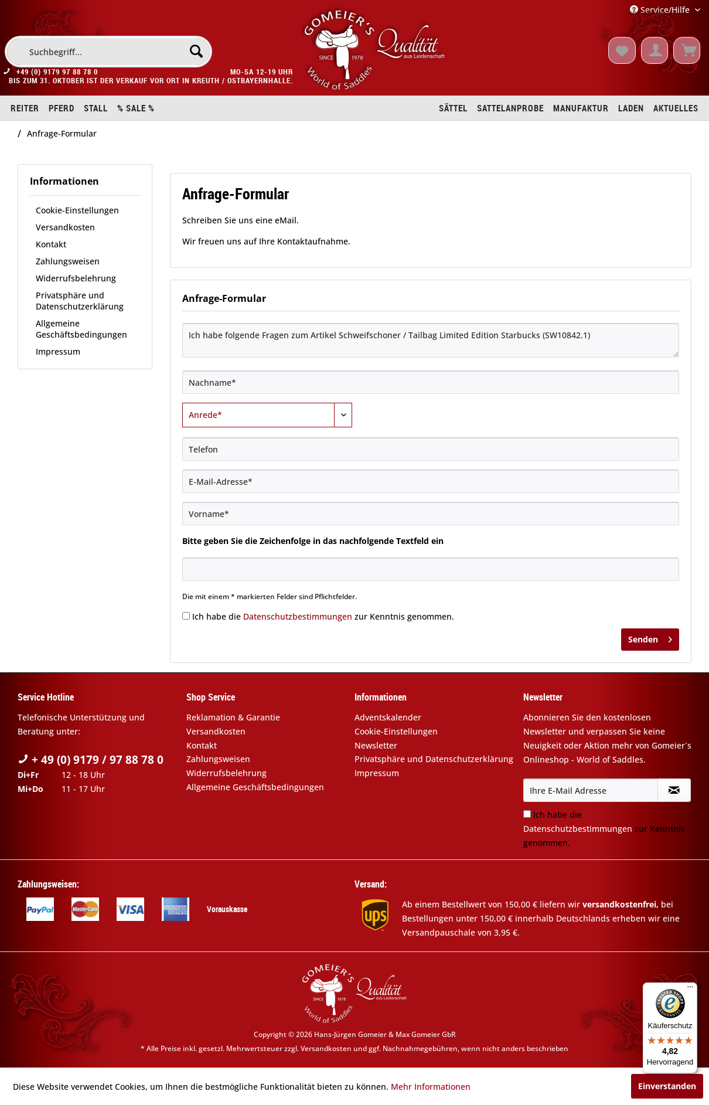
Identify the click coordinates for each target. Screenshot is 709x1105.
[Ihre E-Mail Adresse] (590, 790)
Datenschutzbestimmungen (297, 616)
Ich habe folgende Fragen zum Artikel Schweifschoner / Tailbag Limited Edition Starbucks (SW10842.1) (430, 340)
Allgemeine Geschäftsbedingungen (81, 329)
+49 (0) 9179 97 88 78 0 (57, 74)
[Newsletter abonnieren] (674, 790)
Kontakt (51, 244)
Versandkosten (65, 227)
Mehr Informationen (431, 1086)
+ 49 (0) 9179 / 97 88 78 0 (90, 759)
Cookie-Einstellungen (77, 210)
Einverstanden (667, 1086)
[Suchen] (196, 51)
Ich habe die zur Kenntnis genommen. (323, 616)
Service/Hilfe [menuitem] (661, 9)
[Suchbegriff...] (108, 51)
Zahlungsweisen (68, 261)
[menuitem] (108, 51)
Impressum (58, 351)
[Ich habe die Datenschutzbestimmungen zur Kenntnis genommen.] (186, 616)
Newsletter (375, 745)
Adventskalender (387, 717)
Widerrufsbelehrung (76, 278)
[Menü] (690, 989)
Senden (650, 637)
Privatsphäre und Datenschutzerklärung (80, 301)
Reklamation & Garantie (233, 717)
